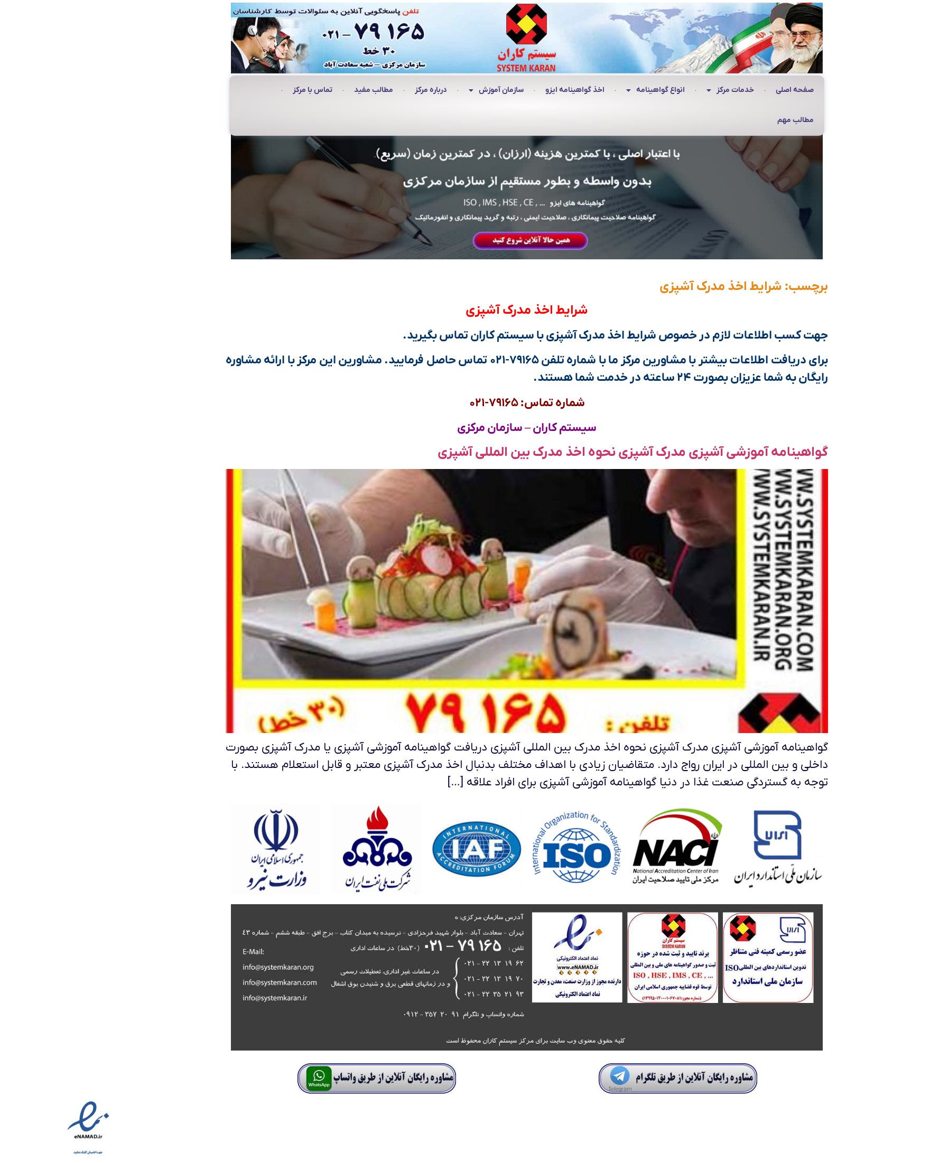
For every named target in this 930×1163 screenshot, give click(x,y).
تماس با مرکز (251, 90)
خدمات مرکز (668, 91)
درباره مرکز (369, 90)
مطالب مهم (733, 120)
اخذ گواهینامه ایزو (513, 90)
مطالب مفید (311, 90)
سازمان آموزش (434, 91)
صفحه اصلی (733, 90)
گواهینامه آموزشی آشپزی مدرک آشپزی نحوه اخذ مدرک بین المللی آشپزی (571, 452)
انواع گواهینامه (593, 91)
